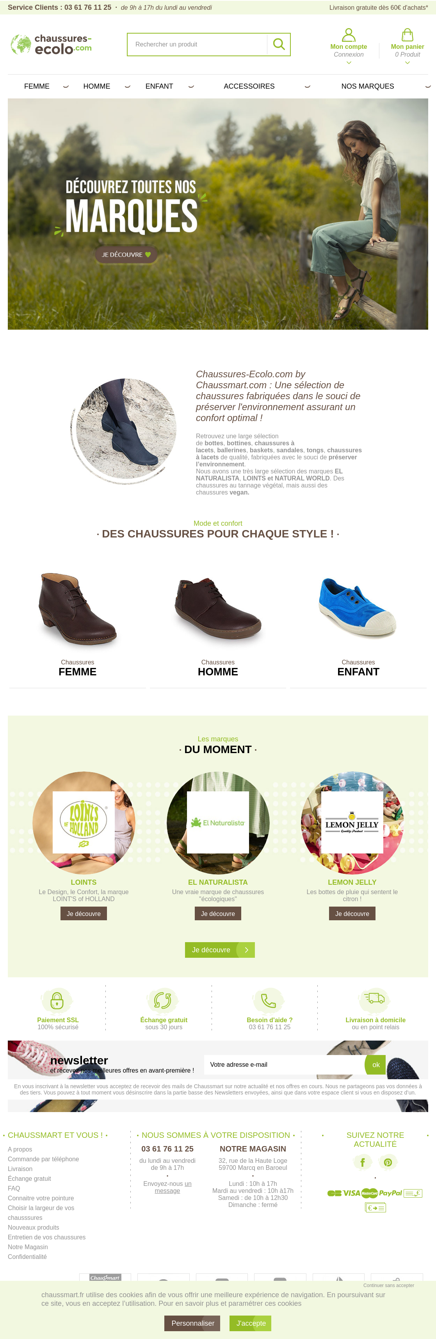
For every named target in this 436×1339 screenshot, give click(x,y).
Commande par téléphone (44, 1159)
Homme (105, 86)
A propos (20, 1149)
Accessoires (266, 86)
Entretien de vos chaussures (47, 1237)
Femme (45, 86)
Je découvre (84, 914)
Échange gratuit (30, 1178)
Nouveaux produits (34, 1227)
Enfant (168, 86)
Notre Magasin (28, 1247)
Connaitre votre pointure (41, 1198)
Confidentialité (27, 1256)
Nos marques (385, 86)
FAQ (14, 1188)
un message (173, 1187)
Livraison (20, 1169)
